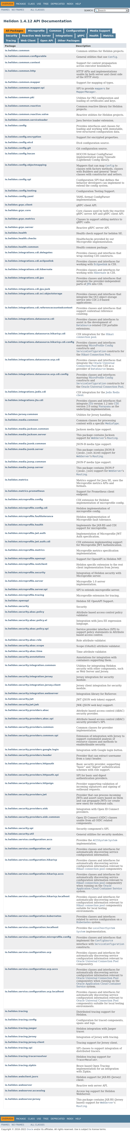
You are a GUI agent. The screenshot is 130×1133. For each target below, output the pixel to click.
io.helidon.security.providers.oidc (26, 808)
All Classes (37, 10)
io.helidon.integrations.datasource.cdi (29, 319)
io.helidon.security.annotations (25, 656)
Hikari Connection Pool (95, 354)
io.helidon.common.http (20, 71)
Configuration (75, 30)
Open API (46, 40)
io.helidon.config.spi (18, 179)
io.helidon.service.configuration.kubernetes (33, 916)
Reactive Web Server (36, 35)
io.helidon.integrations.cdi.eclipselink (29, 261)
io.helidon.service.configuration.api (28, 848)
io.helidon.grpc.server (19, 227)
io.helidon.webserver (18, 1085)
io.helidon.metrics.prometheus (25, 491)
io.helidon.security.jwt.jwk (22, 704)
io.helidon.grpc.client (18, 204)
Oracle (30, 1129)
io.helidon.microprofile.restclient (26, 564)
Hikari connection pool (95, 335)
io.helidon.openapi (17, 600)
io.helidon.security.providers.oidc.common (32, 817)
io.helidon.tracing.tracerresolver (26, 1056)
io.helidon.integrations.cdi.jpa (24, 277)
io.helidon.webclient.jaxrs (21, 1076)
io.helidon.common (17, 50)
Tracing (11, 40)
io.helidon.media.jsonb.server (24, 449)
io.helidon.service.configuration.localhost (31, 927)
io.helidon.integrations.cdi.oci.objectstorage (33, 293)
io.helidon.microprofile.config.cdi (26, 508)
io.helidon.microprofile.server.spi (26, 589)
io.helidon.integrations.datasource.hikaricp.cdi (35, 333)
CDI (116, 403)
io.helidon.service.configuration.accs (28, 839)
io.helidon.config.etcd (19, 142)
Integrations (64, 35)
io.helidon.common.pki (19, 97)
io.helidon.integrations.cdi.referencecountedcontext (38, 307)
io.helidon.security (17, 606)
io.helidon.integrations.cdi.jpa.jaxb (27, 289)
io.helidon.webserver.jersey (22, 1099)
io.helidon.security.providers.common (29, 727)
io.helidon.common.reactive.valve (26, 114)
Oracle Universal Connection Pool (95, 364)
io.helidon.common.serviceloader (26, 120)
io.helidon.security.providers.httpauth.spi (32, 774)
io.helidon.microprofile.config (24, 499)
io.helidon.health (16, 232)
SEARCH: (89, 10)
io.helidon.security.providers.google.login (32, 749)
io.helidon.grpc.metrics (20, 218)
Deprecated (58, 4)
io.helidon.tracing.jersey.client (24, 1042)
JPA (89, 284)
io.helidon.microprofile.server (24, 581)
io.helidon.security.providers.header (28, 755)
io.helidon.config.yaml (19, 196)
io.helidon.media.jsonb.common (25, 443)
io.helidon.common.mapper (22, 82)
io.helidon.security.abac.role (23, 640)
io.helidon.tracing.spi (18, 1047)
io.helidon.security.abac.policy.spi (27, 628)
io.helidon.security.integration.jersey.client (33, 685)
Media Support (100, 30)
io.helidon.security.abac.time (23, 651)
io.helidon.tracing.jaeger (21, 1028)
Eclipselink (100, 264)
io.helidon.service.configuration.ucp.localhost (34, 991)
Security (11, 35)
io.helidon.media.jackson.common (27, 428)
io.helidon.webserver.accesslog (25, 1090)
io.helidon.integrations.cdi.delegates (28, 252)
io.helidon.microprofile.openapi (25, 558)
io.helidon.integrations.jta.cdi (24, 400)
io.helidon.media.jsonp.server (24, 467)
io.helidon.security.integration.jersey (29, 676)
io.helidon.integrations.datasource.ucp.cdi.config (36, 374)
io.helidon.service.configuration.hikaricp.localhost (37, 896)
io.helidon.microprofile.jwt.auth (25, 533)
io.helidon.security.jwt (19, 699)
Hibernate (100, 272)
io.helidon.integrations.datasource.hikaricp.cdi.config (39, 342)
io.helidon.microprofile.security (25, 572)
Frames (5, 10)
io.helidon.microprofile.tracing (24, 595)
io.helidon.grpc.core (18, 210)
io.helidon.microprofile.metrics (25, 550)
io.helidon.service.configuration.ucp (28, 952)
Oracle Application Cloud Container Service (99, 887)
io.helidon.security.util (19, 833)
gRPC (81, 35)
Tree (46, 4)
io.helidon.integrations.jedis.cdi (25, 391)
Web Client (28, 40)
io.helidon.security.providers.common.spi (31, 735)
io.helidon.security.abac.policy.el (26, 620)
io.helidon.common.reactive (23, 106)
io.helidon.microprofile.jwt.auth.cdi (27, 541)
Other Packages (68, 40)
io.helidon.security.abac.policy (24, 611)
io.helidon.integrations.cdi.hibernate (28, 269)
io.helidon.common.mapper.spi (24, 87)
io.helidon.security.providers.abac (27, 710)
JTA (91, 403)
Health (93, 35)
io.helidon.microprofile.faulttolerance (29, 516)
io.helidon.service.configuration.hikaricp (31, 859)
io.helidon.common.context (22, 62)
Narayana (105, 406)
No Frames (18, 10)
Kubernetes (83, 922)
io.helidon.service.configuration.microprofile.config (38, 937)
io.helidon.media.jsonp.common (25, 461)
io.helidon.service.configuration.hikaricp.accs (34, 874)
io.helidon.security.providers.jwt (26, 794)
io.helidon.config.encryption (23, 136)
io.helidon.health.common (21, 247)
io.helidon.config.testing (20, 190)
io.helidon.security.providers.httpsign (29, 783)
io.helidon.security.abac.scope (24, 645)
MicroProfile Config (101, 345)
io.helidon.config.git (18, 148)
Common (55, 30)
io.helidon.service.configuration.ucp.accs (31, 969)
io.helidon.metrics (16, 479)
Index (70, 4)
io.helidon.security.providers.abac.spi (29, 718)
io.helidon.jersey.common (21, 414)
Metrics (108, 35)
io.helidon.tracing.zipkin (20, 1065)
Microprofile (36, 30)
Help (78, 4)
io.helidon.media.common (21, 420)
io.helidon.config (15, 125)
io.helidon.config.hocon (20, 153)
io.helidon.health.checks (20, 238)
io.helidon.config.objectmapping (25, 165)
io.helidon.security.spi (19, 828)
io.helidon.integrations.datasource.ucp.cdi (32, 359)
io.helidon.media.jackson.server (25, 434)
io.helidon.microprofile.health (24, 524)
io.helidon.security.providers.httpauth (29, 763)
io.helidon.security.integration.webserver (31, 693)
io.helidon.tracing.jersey (20, 1036)
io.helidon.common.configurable (25, 56)
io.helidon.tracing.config (20, 1019)
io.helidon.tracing (16, 1011)
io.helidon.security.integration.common (30, 665)
